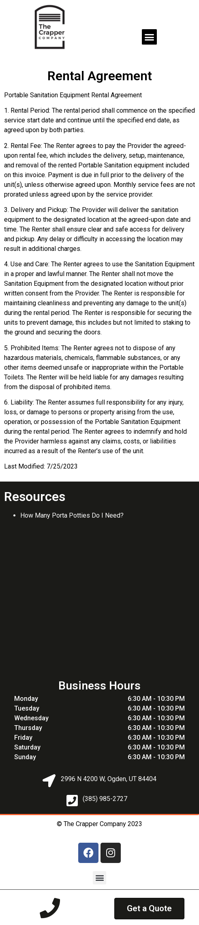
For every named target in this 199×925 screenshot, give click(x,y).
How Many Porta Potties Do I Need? (72, 515)
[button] (149, 37)
